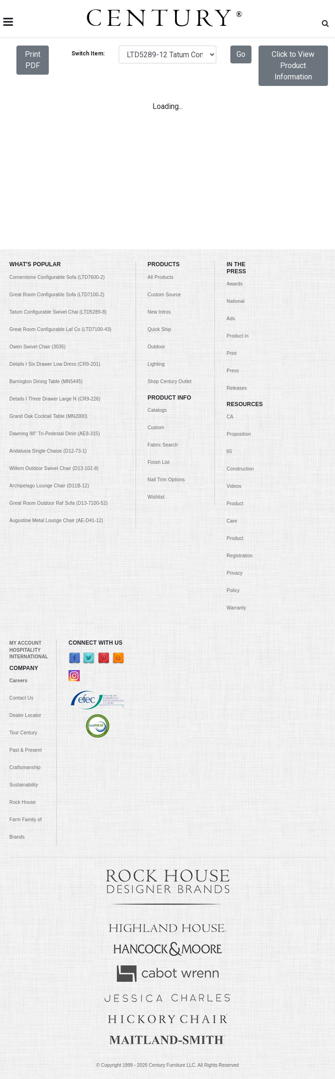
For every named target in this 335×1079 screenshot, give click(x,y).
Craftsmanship (25, 767)
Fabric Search (163, 444)
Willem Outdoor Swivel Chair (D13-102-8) (54, 468)
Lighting (156, 364)
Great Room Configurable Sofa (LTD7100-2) (56, 294)
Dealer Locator (25, 715)
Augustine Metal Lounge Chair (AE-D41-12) (56, 520)
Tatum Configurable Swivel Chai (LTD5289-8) (58, 312)
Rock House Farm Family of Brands (25, 820)
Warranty (236, 607)
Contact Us (21, 698)
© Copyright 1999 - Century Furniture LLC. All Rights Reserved (167, 1065)
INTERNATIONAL (28, 656)
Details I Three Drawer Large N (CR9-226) (54, 398)
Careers (18, 680)
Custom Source (164, 294)
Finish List (159, 462)
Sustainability (23, 784)
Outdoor (156, 346)
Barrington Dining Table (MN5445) (46, 381)
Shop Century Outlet (170, 381)
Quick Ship (159, 329)
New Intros (159, 312)
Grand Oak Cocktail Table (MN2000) (48, 416)
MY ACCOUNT (25, 643)
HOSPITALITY (25, 650)
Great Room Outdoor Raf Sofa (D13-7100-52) (58, 503)
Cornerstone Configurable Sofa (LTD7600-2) (57, 277)
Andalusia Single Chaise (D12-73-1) (48, 451)
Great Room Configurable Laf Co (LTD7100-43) (60, 329)
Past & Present (25, 750)
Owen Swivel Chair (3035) (37, 346)
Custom (156, 427)
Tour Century (23, 732)
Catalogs (157, 410)
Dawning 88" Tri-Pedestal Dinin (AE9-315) (54, 433)
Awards (235, 283)
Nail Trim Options (166, 479)
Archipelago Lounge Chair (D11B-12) (49, 485)
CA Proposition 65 (239, 434)
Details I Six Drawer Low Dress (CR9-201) (54, 364)
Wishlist (156, 497)
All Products (161, 277)
